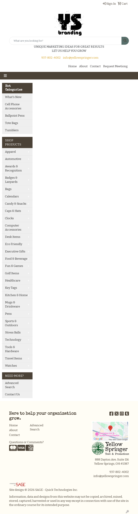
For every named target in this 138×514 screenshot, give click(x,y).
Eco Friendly (13, 244)
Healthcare (12, 280)
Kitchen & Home (16, 295)
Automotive (13, 159)
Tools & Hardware (12, 349)
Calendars (12, 196)
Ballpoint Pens (15, 115)
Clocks (9, 218)
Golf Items (12, 273)
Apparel (10, 152)
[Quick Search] (65, 41)
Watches (11, 365)
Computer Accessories (13, 227)
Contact (95, 66)
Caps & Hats (13, 211)
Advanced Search (12, 385)
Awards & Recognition (13, 168)
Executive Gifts (15, 251)
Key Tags (11, 288)
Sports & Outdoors (11, 323)
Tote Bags (11, 123)
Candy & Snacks (15, 203)
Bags (8, 189)
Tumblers (12, 130)
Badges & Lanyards (11, 180)
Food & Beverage (16, 259)
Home (72, 66)
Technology (13, 340)
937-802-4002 (51, 57)
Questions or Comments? (26, 442)
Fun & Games (14, 266)
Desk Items (12, 237)
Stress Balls (13, 332)
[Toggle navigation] (5, 75)
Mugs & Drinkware (12, 304)
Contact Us (12, 394)
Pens (8, 314)
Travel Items (13, 358)
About (83, 66)
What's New (13, 97)
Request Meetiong (115, 66)
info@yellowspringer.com (80, 57)
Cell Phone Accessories (13, 106)
